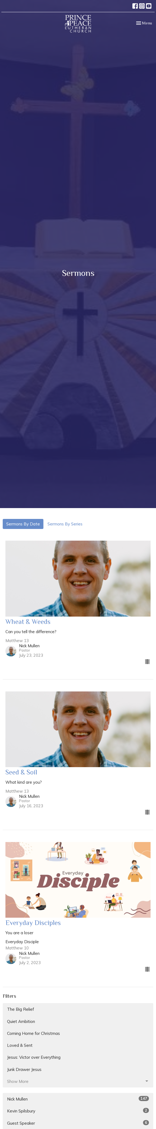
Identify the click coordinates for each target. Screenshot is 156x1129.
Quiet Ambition (21, 1021)
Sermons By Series (64, 524)
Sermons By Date (23, 524)
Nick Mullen (78, 1099)
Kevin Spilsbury (78, 1111)
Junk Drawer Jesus (24, 1069)
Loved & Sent (20, 1045)
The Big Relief (20, 1009)
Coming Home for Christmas (33, 1033)
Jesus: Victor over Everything (34, 1057)
